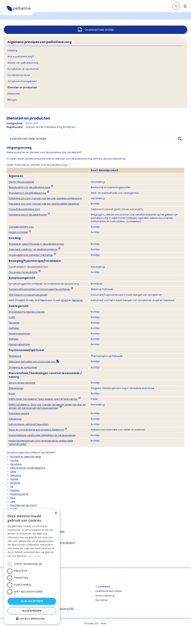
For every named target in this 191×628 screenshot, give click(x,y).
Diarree (14, 479)
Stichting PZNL (66, 608)
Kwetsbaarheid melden (109, 591)
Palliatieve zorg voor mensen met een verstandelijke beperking (44, 203)
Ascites (14, 460)
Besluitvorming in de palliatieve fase (29, 187)
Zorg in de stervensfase (22, 382)
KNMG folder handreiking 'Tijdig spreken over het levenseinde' (43, 399)
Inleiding (12, 50)
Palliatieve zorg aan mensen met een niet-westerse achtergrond (45, 198)
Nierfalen (14, 339)
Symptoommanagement (22, 81)
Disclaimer (102, 600)
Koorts (13, 509)
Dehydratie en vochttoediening (27, 467)
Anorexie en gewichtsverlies (25, 456)
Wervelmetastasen (19, 344)
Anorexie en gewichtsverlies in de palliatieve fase (36, 244)
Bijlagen (12, 99)
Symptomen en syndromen (23, 69)
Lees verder (34, 555)
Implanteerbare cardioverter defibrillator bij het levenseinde (42, 435)
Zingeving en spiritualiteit (23, 367)
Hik (11, 486)
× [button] (55, 513)
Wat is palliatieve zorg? (20, 56)
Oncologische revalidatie (23, 272)
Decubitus (16, 464)
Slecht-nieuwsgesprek (21, 181)
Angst (64, 300)
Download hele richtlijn (99, 30)
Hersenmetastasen (19, 333)
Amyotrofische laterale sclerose (26, 311)
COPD (12, 317)
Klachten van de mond (23, 505)
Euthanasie (15, 418)
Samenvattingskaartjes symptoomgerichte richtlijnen (39, 289)
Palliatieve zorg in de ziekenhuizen (28, 214)
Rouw (12, 393)
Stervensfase (16, 388)
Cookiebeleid (103, 586)
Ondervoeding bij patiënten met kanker (31, 255)
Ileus (13, 497)
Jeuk (13, 501)
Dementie (14, 322)
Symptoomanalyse (18, 75)
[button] (31, 619)
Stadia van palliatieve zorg (22, 62)
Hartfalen (14, 328)
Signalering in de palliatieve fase (27, 192)
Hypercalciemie (19, 494)
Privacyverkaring (105, 595)
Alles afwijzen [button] (31, 610)
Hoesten (14, 490)
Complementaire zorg (21, 226)
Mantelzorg (15, 356)
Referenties (13, 93)
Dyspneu (15, 482)
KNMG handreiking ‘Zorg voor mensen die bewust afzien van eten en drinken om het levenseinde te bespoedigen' (47, 406)
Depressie (77, 300)
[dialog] (32, 566)
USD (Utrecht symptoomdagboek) (28, 294)
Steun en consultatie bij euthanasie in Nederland (36, 429)
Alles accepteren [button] (32, 601)
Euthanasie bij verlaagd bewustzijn (28, 424)
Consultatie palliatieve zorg (24, 209)
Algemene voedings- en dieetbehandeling (33, 249)
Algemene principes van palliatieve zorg (39, 42)
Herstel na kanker (18, 232)
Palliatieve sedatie (19, 413)
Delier (13, 471)
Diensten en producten (22, 87)
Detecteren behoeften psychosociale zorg (32, 361)
